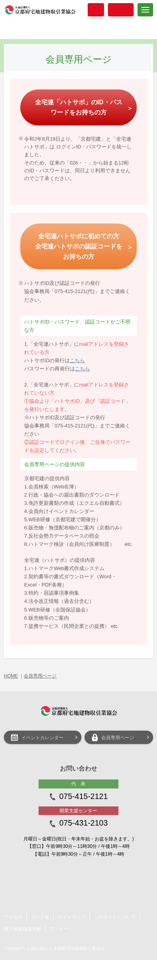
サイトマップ (72, 917)
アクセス (13, 917)
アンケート (61, 929)
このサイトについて (115, 917)
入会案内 (96, 9)
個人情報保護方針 (22, 929)
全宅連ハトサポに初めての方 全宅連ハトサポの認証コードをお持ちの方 (78, 246)
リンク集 (40, 917)
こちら (77, 360)
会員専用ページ (40, 676)
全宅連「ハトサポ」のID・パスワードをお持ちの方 (78, 107)
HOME (11, 676)
